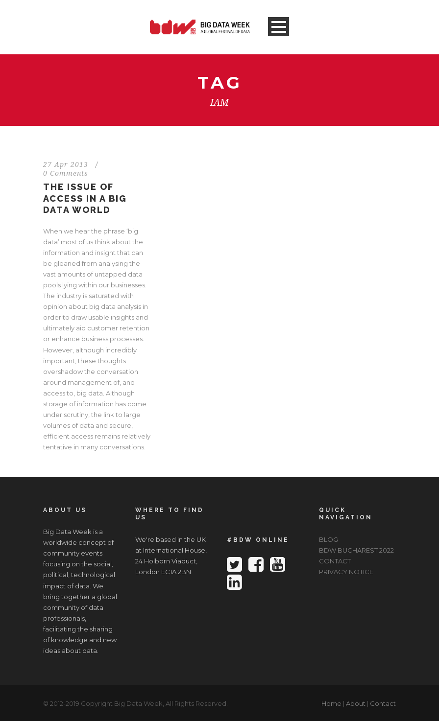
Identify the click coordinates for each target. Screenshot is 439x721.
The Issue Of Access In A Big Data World (85, 198)
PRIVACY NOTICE (346, 572)
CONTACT (335, 561)
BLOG (328, 539)
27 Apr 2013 (65, 164)
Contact (383, 703)
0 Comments (65, 173)
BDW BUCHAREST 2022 (356, 550)
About (356, 703)
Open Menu (278, 26)
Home (331, 703)
